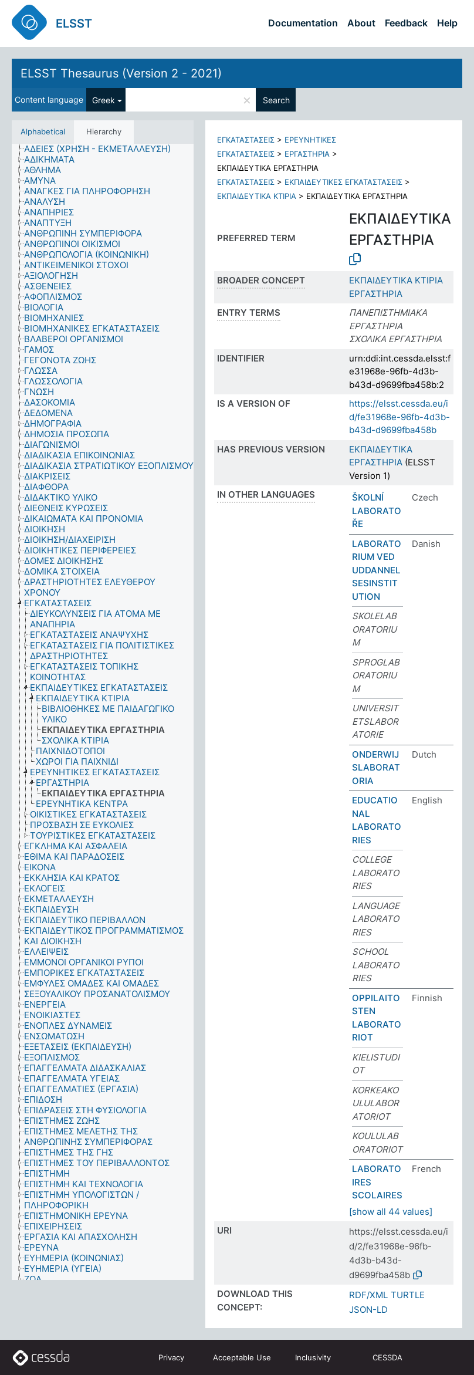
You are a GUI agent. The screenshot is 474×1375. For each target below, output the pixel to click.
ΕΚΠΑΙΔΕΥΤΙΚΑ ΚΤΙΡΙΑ (256, 196)
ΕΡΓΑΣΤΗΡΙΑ (307, 153)
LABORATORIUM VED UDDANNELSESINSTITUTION (376, 570)
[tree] (103, 712)
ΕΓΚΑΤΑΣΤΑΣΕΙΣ (246, 139)
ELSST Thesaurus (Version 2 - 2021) (121, 73)
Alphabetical (43, 131)
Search (276, 100)
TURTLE (408, 1294)
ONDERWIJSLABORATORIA (376, 767)
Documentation (303, 23)
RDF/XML (368, 1294)
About (361, 23)
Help (447, 23)
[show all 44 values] (390, 1211)
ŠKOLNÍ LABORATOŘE (376, 510)
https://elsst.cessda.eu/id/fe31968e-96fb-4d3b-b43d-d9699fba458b (399, 416)
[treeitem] (102, 149)
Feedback (406, 23)
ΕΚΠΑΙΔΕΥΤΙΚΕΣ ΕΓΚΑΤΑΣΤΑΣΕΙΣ (343, 182)
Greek (103, 100)
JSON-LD (368, 1309)
